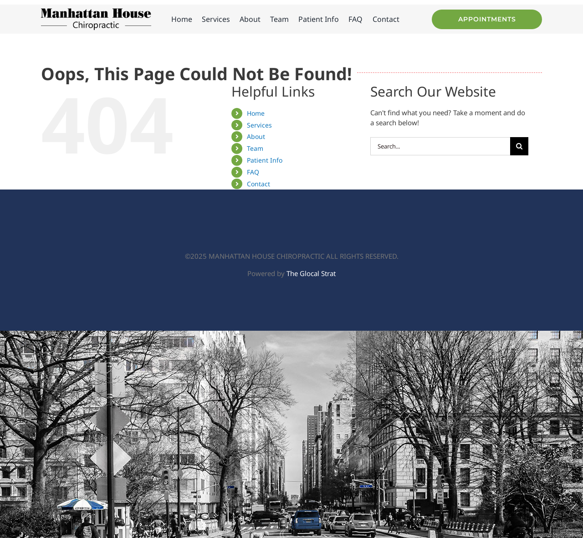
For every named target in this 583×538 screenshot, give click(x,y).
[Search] (519, 146)
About (256, 136)
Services (259, 125)
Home (256, 113)
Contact (258, 183)
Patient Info (264, 160)
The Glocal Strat (311, 273)
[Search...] (440, 146)
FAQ (253, 172)
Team (255, 148)
